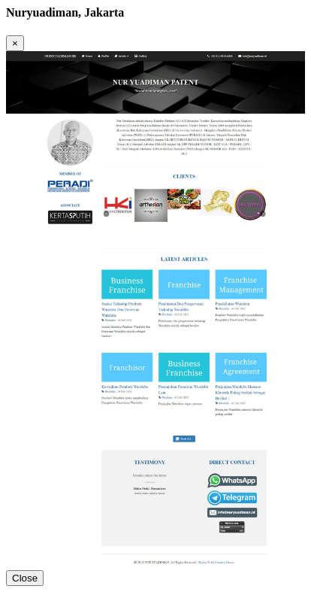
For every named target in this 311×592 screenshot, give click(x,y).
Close (25, 578)
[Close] (15, 43)
